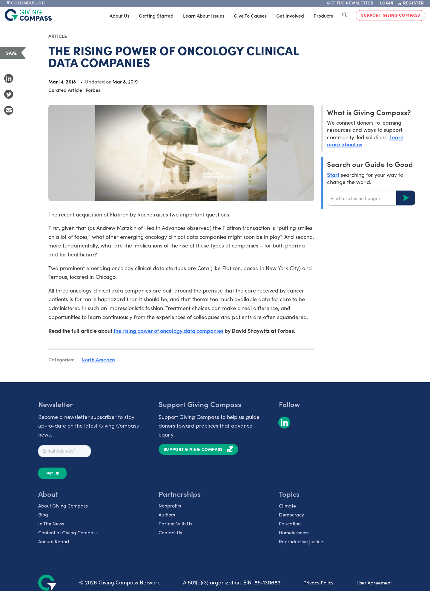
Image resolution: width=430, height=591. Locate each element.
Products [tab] (323, 15)
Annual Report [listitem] (53, 541)
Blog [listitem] (43, 514)
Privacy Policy (318, 582)
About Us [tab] (119, 15)
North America (98, 359)
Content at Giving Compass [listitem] (68, 532)
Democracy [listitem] (291, 514)
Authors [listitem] (167, 514)
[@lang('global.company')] (28, 15)
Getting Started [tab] (156, 15)
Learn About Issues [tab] (203, 15)
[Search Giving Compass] (345, 15)
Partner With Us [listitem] (175, 523)
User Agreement (374, 582)
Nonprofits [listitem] (170, 505)
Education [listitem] (290, 523)
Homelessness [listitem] (294, 532)
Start (333, 174)
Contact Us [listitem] (170, 532)
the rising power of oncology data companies (168, 330)
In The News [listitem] (51, 523)
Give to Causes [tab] (250, 15)
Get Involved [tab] (290, 15)
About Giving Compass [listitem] (63, 505)
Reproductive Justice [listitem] (301, 541)
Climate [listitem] (287, 505)
